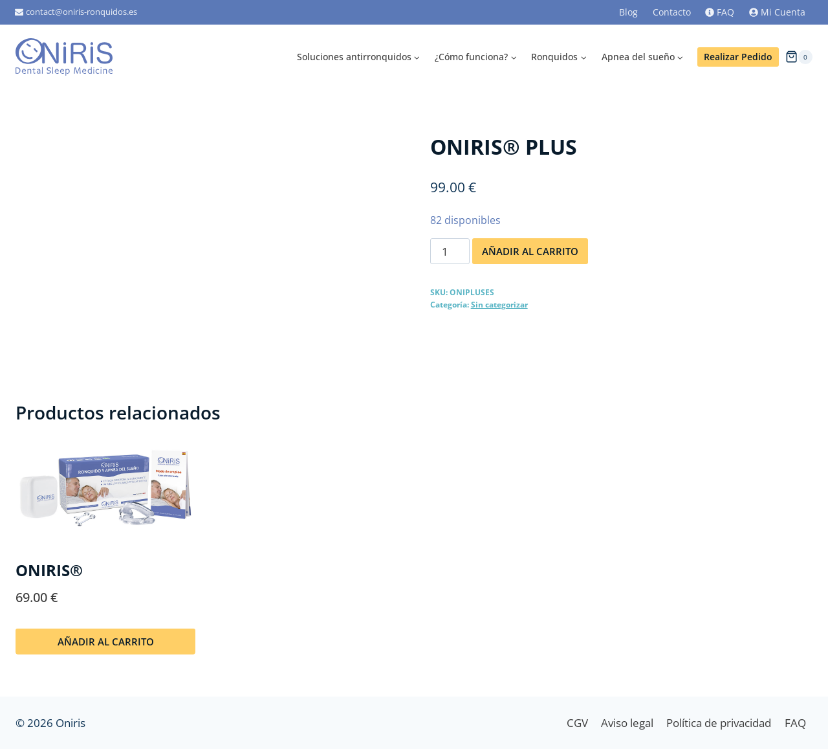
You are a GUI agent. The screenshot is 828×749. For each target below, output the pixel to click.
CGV (577, 722)
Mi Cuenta (777, 12)
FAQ (719, 12)
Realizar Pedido (738, 56)
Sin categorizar (499, 304)
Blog (628, 12)
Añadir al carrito (530, 251)
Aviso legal (627, 722)
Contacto (672, 12)
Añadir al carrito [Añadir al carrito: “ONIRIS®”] (106, 641)
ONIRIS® (49, 570)
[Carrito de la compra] (798, 56)
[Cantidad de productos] (450, 251)
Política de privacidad (718, 722)
